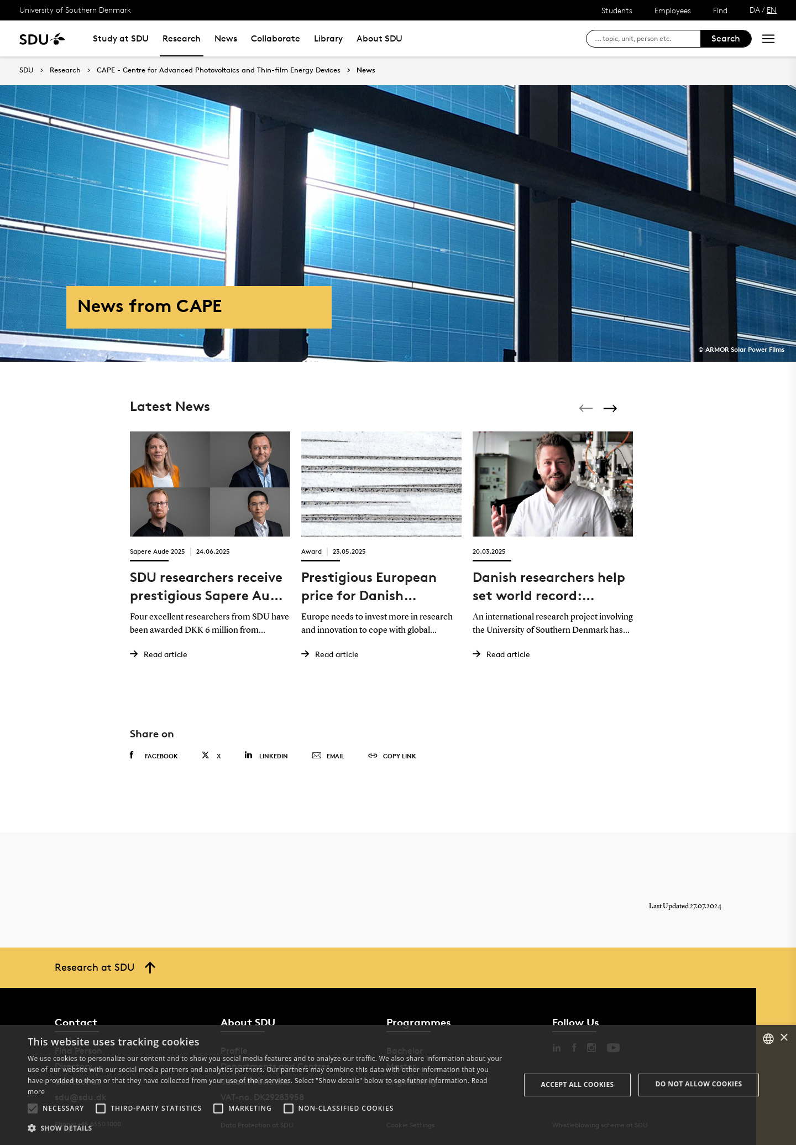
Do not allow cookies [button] (699, 1084)
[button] (33, 1108)
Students (616, 10)
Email (328, 756)
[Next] (611, 408)
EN (772, 9)
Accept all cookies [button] (577, 1084)
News (225, 38)
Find (720, 10)
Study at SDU (121, 38)
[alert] (398, 1085)
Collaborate (275, 38)
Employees (672, 10)
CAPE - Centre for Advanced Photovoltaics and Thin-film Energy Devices (219, 70)
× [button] (783, 1038)
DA (755, 9)
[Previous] (587, 408)
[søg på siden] (647, 38)
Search (725, 38)
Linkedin (266, 755)
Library (328, 38)
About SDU (379, 38)
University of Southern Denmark (75, 9)
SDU (26, 70)
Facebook (154, 755)
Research (182, 38)
